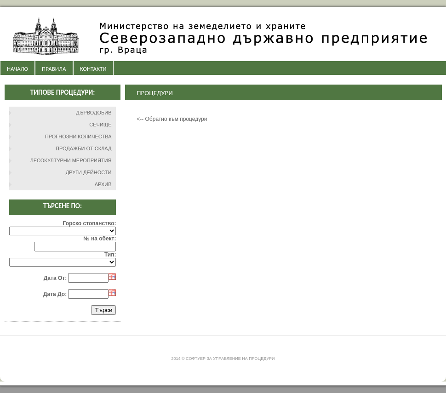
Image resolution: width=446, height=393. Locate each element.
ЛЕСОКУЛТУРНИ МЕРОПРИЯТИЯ (71, 160)
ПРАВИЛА (54, 68)
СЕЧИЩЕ (100, 124)
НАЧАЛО (17, 68)
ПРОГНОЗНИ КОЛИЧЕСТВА (78, 136)
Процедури (155, 93)
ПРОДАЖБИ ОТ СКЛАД (84, 148)
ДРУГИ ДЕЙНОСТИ (89, 172)
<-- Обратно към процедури (172, 119)
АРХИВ (103, 184)
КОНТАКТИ (93, 68)
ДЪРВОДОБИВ (93, 112)
